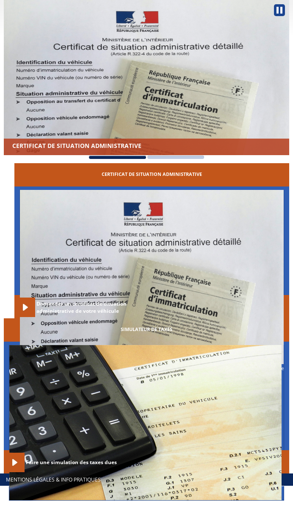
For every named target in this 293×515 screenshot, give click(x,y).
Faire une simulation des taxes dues (71, 462)
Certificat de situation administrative (76, 146)
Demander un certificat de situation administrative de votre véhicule (81, 307)
